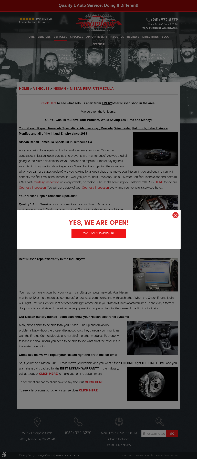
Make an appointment (98, 233)
